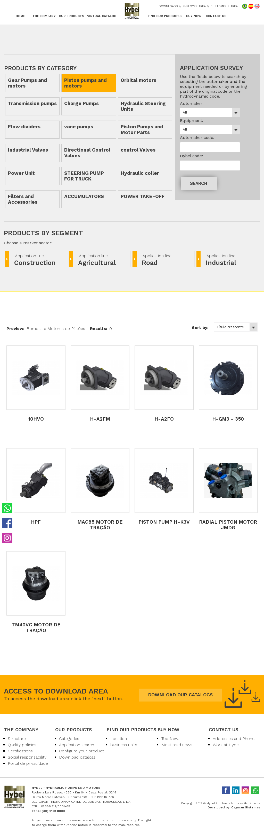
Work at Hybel (226, 744)
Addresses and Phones (235, 738)
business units (123, 744)
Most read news (176, 744)
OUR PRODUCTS (71, 16)
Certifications (20, 751)
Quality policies (22, 744)
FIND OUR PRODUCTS (165, 16)
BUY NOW (193, 16)
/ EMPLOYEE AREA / (194, 6)
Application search (76, 744)
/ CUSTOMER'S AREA (223, 6)
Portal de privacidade (28, 763)
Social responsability (27, 757)
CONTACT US (216, 16)
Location (118, 738)
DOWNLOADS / (169, 6)
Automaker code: (197, 137)
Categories (69, 738)
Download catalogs (77, 757)
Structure (17, 738)
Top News (170, 738)
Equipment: (191, 120)
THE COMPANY (44, 16)
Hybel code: (191, 155)
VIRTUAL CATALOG (101, 16)
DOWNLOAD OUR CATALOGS (180, 694)
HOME (20, 16)
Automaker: (191, 103)
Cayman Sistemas (245, 807)
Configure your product (81, 751)
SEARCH (198, 183)
